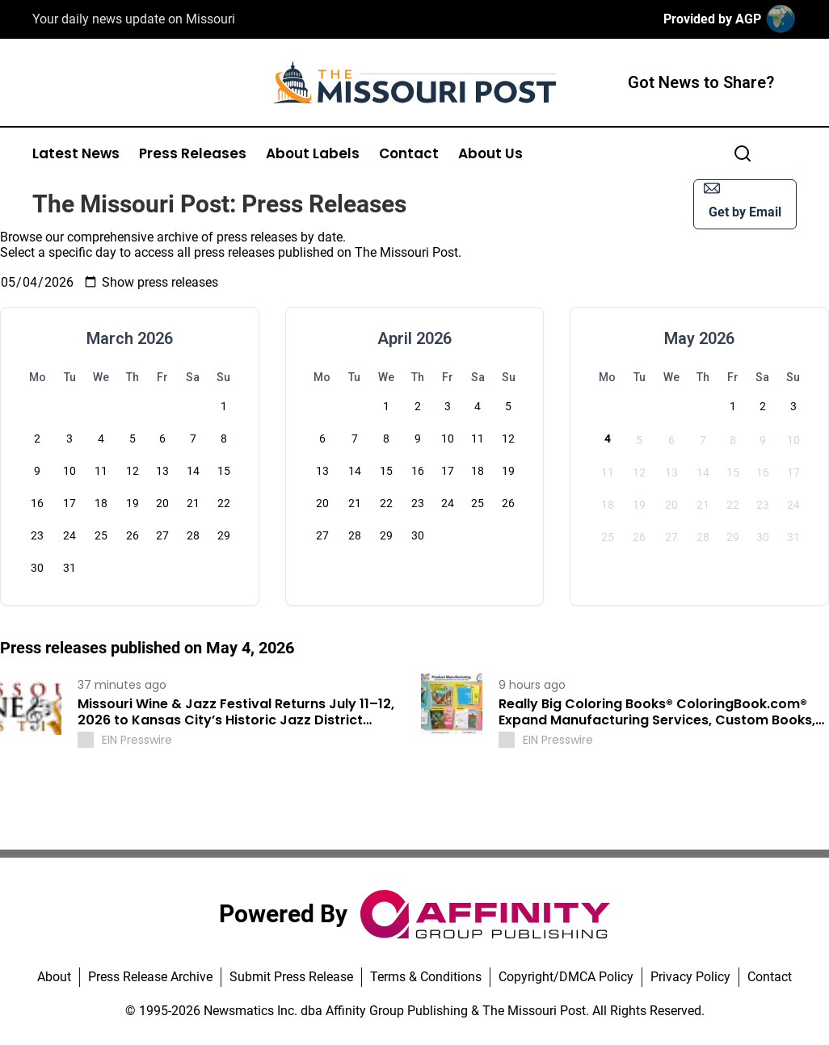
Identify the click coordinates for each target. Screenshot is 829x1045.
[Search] (742, 153)
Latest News (76, 153)
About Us (490, 153)
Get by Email (742, 200)
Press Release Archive (150, 976)
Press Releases (192, 153)
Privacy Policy (690, 976)
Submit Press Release (291, 976)
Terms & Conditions (426, 976)
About (54, 976)
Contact (409, 153)
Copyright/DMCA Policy (566, 976)
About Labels (313, 153)
